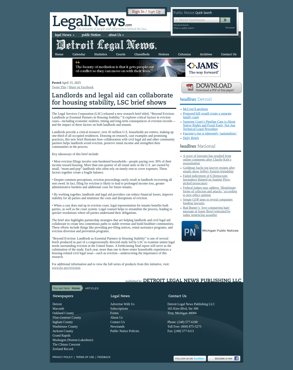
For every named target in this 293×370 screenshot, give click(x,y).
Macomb (58, 308)
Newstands (117, 326)
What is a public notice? (184, 28)
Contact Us (117, 322)
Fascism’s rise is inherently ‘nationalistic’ (210, 133)
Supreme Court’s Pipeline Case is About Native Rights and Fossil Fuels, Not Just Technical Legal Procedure (209, 125)
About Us (116, 317)
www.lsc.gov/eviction (66, 267)
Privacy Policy (62, 357)
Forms (114, 313)
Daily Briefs (191, 138)
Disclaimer (230, 28)
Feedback (104, 357)
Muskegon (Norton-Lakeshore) (72, 340)
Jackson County (62, 331)
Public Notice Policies (124, 331)
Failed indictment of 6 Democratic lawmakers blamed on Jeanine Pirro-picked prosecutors (207, 179)
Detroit (57, 304)
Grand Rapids (61, 335)
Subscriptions (119, 308)
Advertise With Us (122, 304)
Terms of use (85, 357)
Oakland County (63, 313)
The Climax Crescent (66, 344)
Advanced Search (181, 25)
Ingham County (62, 322)
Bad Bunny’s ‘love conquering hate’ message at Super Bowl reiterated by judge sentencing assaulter (207, 211)
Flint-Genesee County (66, 317)
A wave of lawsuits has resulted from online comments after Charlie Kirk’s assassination (207, 159)
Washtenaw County (65, 326)
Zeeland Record (62, 349)
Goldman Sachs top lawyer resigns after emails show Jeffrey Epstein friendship (209, 169)
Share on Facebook (81, 87)
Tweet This (59, 87)
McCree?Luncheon (195, 109)
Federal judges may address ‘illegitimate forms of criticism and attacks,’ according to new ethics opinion (210, 191)
